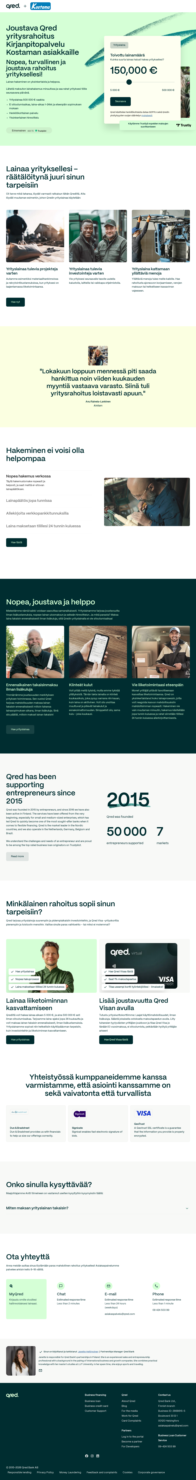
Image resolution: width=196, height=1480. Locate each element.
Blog (124, 1406)
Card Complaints (131, 1421)
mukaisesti (146, 116)
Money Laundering (70, 1472)
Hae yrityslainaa (20, 729)
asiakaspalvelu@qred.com (173, 1426)
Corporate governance (151, 1472)
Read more (17, 856)
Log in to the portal (132, 1437)
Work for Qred (130, 1416)
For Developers (130, 1446)
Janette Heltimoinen (88, 1352)
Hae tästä (16, 542)
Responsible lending (19, 1472)
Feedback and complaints (102, 1472)
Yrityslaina (119, 45)
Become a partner (132, 1442)
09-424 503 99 (167, 1446)
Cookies (127, 1472)
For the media (130, 1411)
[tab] (49, 483)
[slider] (129, 82)
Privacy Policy (45, 1472)
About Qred (128, 1401)
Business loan (92, 1401)
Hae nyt (15, 302)
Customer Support (95, 1411)
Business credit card (96, 1406)
